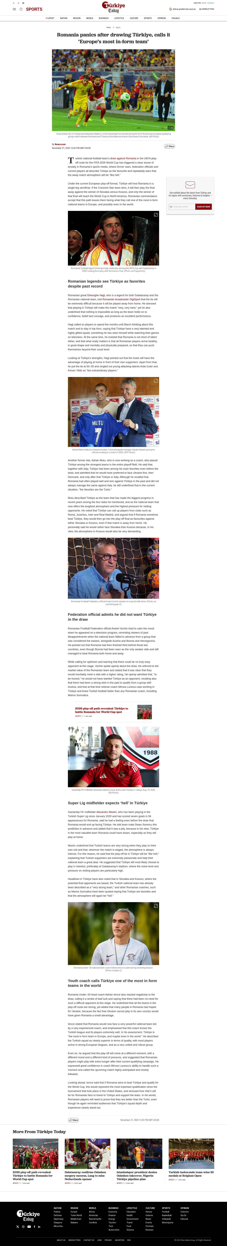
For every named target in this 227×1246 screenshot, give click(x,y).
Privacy (108, 1240)
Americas (93, 1215)
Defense (58, 1215)
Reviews (149, 1230)
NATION (63, 18)
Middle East (76, 1219)
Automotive (114, 1230)
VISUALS (176, 18)
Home (108, 27)
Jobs (99, 1240)
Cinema (149, 1215)
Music (148, 1219)
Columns (185, 1211)
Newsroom (60, 144)
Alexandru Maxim (106, 812)
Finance (112, 1215)
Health (130, 1215)
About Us (61, 1240)
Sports (118, 27)
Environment (132, 1219)
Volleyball (166, 1219)
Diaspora (58, 1222)
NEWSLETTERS (206, 9)
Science (130, 1230)
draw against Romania (123, 158)
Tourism (112, 1222)
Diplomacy (58, 1219)
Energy (112, 1219)
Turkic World (76, 1215)
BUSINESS (104, 18)
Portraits (150, 1226)
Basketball (167, 1215)
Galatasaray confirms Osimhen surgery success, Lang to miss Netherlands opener (85, 1175)
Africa (92, 1211)
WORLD (89, 18)
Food (129, 1226)
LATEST (50, 18)
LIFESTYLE (119, 18)
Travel (129, 1222)
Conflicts (93, 1222)
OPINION (162, 18)
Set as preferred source (182, 9)
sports (34, 9)
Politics (57, 1211)
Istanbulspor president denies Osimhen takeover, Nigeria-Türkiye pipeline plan (137, 1175)
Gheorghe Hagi (96, 295)
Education (131, 1211)
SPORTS (148, 18)
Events (149, 1222)
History (149, 1211)
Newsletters (74, 1240)
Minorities (58, 1226)
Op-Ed (183, 1215)
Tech (111, 1226)
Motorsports (167, 1222)
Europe (74, 1211)
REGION (76, 18)
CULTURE (134, 18)
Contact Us (89, 1240)
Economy (113, 1211)
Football (165, 1211)
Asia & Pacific (95, 1219)
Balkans (74, 1222)
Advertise (119, 1240)
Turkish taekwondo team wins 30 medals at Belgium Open (191, 1173)
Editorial (184, 1219)
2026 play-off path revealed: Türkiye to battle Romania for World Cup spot (101, 710)
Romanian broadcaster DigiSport (121, 299)
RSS (128, 1240)
